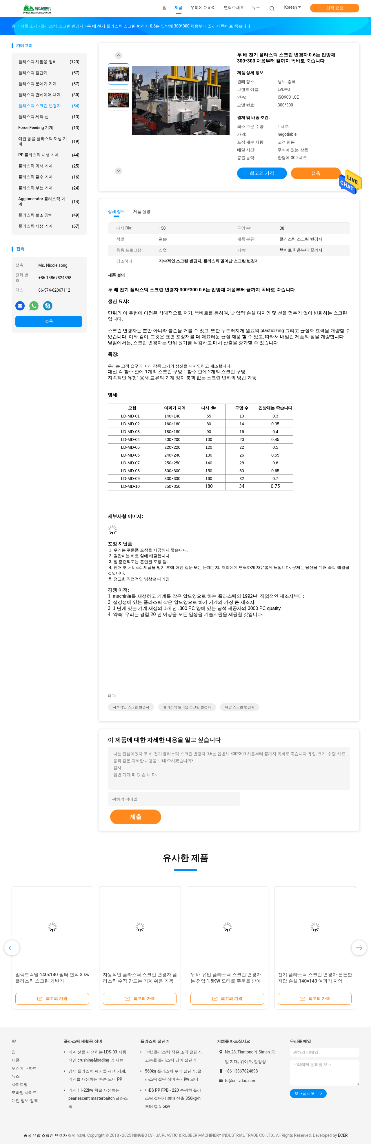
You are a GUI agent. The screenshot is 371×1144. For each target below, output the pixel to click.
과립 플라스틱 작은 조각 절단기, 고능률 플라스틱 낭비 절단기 (174, 1056)
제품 (16, 1060)
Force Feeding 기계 (48, 128)
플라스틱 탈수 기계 (48, 177)
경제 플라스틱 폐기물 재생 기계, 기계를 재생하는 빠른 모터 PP (97, 1075)
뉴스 (16, 1076)
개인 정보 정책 (25, 1100)
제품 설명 (141, 211)
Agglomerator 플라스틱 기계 (48, 201)
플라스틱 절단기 (48, 73)
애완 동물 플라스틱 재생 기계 (48, 141)
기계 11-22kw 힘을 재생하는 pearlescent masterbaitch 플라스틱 (98, 1098)
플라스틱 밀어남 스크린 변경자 (187, 707)
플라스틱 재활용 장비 (48, 62)
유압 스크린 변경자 (239, 707)
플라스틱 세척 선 (48, 117)
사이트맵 (20, 1084)
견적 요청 (334, 7)
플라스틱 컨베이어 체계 (48, 95)
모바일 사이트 (24, 1092)
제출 (135, 816)
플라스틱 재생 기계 (48, 226)
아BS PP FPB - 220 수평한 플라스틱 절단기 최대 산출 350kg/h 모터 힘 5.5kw (173, 1098)
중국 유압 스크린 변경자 (45, 1135)
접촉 (49, 321)
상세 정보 (116, 211)
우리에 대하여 (24, 1068)
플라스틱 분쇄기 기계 (48, 84)
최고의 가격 (262, 173)
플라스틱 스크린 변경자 (48, 106)
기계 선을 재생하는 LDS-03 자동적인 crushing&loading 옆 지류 (97, 1056)
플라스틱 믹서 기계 (48, 166)
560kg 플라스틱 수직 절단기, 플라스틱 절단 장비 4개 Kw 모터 (173, 1075)
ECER (343, 1135)
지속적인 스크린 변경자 (131, 707)
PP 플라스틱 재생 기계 (48, 155)
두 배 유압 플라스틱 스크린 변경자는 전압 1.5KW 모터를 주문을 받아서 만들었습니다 (225, 981)
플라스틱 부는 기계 (48, 188)
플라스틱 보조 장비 (48, 215)
